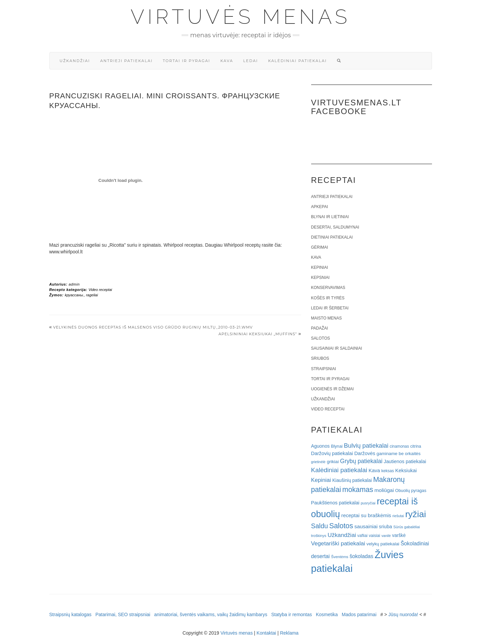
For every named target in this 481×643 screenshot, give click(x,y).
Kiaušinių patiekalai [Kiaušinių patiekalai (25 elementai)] (352, 480)
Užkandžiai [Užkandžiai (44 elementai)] (342, 535)
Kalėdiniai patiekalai (297, 60)
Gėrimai (319, 247)
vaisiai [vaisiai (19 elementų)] (374, 535)
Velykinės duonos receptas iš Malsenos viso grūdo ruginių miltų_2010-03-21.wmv (153, 327)
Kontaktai (266, 633)
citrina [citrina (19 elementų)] (415, 446)
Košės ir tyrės (328, 298)
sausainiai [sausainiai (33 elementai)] (366, 526)
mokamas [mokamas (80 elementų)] (357, 489)
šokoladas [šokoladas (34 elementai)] (361, 556)
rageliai (92, 295)
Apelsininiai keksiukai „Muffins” (258, 334)
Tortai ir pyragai (186, 60)
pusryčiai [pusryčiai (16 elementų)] (368, 503)
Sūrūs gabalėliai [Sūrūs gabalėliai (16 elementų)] (406, 527)
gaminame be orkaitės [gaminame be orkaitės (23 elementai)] (399, 453)
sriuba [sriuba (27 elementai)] (385, 526)
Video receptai (100, 290)
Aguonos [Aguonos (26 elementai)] (320, 446)
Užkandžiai (75, 60)
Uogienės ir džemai (332, 389)
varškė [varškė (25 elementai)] (399, 535)
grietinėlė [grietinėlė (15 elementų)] (318, 462)
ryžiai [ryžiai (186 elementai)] (415, 514)
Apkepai (319, 206)
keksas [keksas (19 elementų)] (387, 470)
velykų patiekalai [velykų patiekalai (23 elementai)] (383, 543)
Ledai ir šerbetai (330, 308)
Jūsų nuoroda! (403, 614)
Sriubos (320, 358)
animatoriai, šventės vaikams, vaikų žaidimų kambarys (210, 614)
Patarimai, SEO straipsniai (122, 614)
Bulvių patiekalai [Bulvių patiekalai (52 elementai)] (366, 445)
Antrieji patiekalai (126, 60)
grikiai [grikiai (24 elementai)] (333, 461)
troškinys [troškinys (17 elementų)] (319, 536)
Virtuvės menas (240, 17)
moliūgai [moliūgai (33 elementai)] (384, 490)
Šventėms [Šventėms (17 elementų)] (339, 557)
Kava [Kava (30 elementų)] (374, 470)
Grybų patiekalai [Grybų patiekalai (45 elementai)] (361, 461)
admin (74, 284)
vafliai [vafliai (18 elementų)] (362, 535)
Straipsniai (323, 368)
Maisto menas (326, 318)
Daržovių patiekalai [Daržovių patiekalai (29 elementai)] (332, 453)
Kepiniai (319, 267)
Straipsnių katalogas (70, 614)
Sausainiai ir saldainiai (336, 348)
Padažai (319, 328)
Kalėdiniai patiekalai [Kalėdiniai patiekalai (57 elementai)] (339, 470)
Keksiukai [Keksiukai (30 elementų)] (406, 470)
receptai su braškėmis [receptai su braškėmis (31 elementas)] (366, 515)
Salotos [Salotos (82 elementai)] (341, 526)
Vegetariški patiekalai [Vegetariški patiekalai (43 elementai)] (338, 543)
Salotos (320, 338)
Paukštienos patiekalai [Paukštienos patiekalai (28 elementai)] (335, 502)
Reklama (289, 633)
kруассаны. (74, 295)
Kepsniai (320, 277)
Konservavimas (328, 287)
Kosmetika (327, 614)
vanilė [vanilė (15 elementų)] (386, 536)
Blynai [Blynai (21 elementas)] (337, 446)
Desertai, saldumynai (335, 227)
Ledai (250, 60)
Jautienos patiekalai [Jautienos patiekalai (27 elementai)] (405, 461)
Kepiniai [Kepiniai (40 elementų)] (321, 480)
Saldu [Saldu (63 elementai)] (319, 526)
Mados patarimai (359, 614)
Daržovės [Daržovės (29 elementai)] (364, 453)
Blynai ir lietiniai (330, 216)
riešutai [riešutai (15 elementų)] (398, 516)
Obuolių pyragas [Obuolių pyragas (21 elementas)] (410, 490)
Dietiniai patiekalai (332, 237)
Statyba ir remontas (291, 614)
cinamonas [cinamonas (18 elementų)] (399, 446)
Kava (226, 60)
